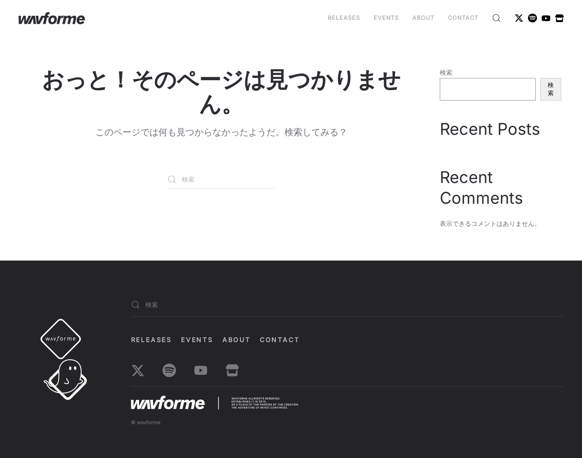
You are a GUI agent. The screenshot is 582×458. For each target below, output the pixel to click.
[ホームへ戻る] (52, 18)
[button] (496, 18)
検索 (446, 72)
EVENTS (386, 17)
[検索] (221, 179)
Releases (344, 17)
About (423, 17)
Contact (463, 17)
